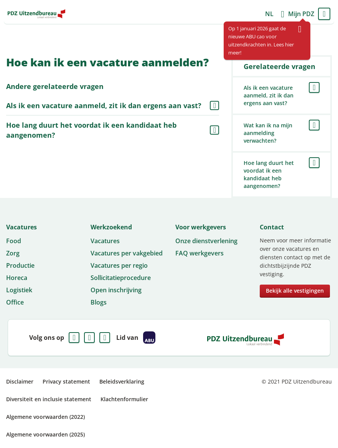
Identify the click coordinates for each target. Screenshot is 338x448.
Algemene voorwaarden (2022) (45, 416)
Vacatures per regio (119, 265)
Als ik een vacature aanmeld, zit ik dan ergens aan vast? (103, 105)
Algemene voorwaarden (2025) (45, 434)
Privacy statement (66, 381)
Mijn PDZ (301, 14)
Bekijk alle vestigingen (295, 290)
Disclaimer (19, 381)
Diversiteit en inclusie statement (48, 399)
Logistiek (19, 290)
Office (15, 302)
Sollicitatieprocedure (121, 277)
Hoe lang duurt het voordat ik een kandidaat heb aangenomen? (91, 130)
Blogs (99, 302)
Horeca (16, 277)
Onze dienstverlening (206, 241)
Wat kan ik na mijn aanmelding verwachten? (268, 133)
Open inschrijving (116, 290)
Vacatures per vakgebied (127, 253)
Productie (20, 265)
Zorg (13, 253)
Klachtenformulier (124, 399)
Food (13, 241)
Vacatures (105, 241)
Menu (324, 14)
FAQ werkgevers (199, 253)
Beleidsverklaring (121, 381)
